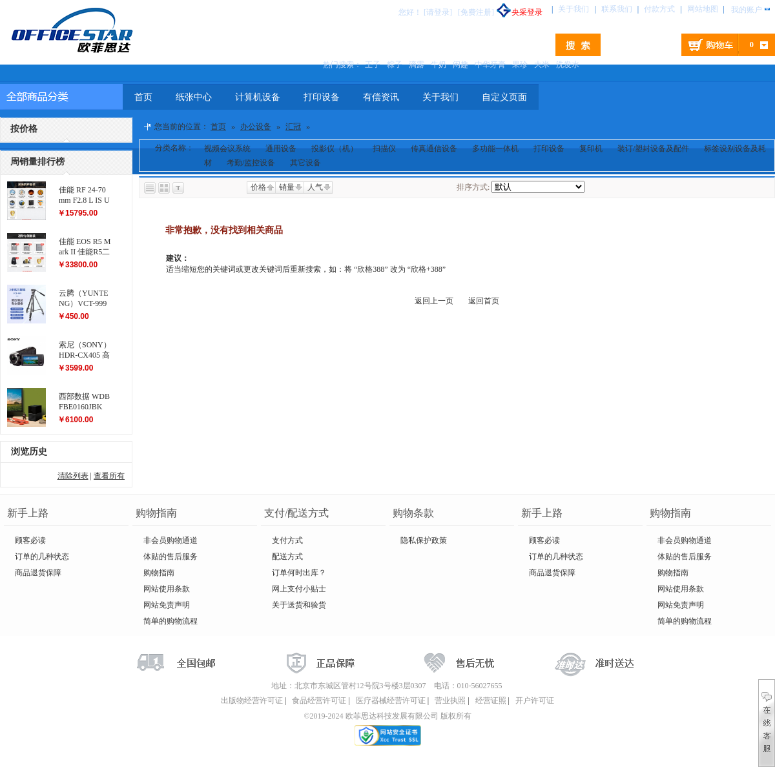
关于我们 (573, 9)
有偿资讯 (381, 97)
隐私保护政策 (423, 540)
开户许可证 (534, 700)
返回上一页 (434, 300)
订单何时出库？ (299, 572)
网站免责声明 (166, 604)
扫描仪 (384, 148)
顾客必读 (30, 540)
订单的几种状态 (42, 556)
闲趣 (460, 64)
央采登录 (519, 12)
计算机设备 (257, 97)
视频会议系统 (227, 148)
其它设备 (305, 162)
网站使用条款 (166, 588)
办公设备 (255, 126)
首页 (143, 97)
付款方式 (659, 9)
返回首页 (483, 300)
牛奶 (438, 64)
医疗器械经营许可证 (391, 700)
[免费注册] (476, 12)
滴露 (416, 64)
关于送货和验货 (299, 604)
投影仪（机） (334, 148)
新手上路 (27, 512)
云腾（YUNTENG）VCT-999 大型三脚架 (83, 303)
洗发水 (567, 64)
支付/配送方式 (296, 512)
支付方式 (287, 540)
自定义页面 (504, 97)
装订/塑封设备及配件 (653, 148)
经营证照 (490, 700)
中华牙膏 (490, 64)
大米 (542, 64)
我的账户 (746, 9)
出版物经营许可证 (252, 700)
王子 (372, 64)
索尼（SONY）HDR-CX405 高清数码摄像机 (85, 355)
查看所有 (109, 475)
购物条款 (413, 512)
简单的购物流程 (170, 621)
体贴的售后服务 (170, 556)
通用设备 (280, 148)
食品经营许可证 (319, 700)
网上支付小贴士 (299, 588)
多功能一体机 (495, 148)
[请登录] (438, 12)
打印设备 (322, 97)
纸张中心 (194, 97)
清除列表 (72, 475)
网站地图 (702, 9)
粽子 (394, 64)
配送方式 (287, 556)
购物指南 (156, 512)
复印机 (591, 148)
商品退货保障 (38, 572)
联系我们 (616, 9)
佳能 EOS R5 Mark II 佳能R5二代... (84, 252)
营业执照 (450, 700)
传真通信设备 (434, 148)
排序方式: (473, 187)
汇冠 (293, 126)
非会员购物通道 (170, 540)
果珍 (520, 64)
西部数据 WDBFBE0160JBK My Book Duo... (84, 407)
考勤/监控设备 (251, 162)
